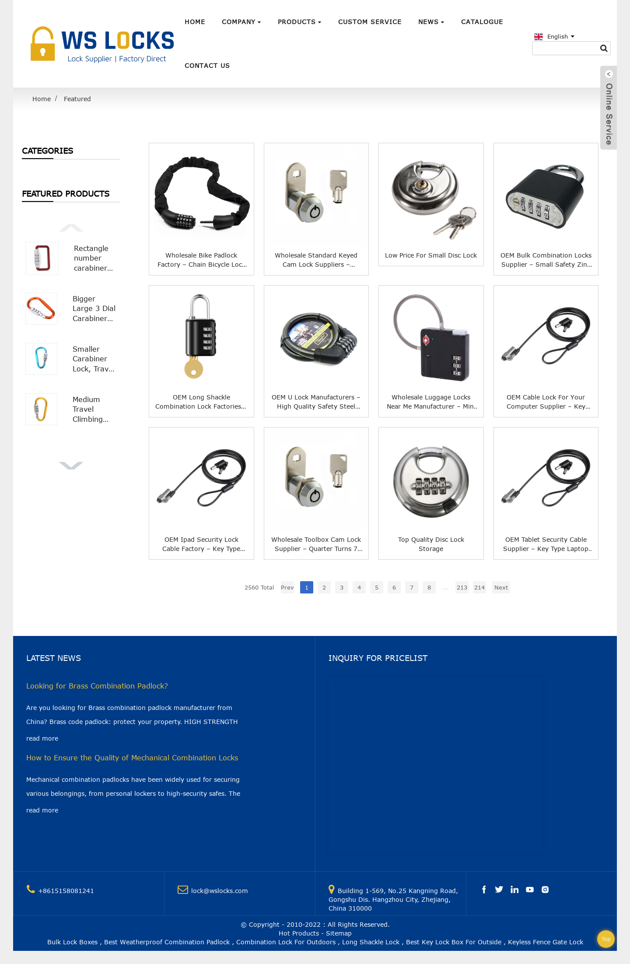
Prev (287, 587)
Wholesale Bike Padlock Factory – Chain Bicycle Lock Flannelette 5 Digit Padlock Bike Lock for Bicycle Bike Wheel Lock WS (201, 260)
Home (195, 21)
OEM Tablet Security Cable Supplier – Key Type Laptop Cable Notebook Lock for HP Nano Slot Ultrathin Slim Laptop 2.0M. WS (546, 544)
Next (501, 587)
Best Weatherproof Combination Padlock (167, 942)
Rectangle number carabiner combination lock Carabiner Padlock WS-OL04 (95, 258)
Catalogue (482, 21)
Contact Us (207, 65)
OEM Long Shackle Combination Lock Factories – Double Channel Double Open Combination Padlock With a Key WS (201, 402)
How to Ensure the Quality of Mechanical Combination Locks (132, 758)
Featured (77, 98)
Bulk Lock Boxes (72, 942)
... (445, 587)
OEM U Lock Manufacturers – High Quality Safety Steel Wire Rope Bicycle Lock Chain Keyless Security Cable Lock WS (316, 402)
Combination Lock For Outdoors (286, 942)
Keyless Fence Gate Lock (545, 942)
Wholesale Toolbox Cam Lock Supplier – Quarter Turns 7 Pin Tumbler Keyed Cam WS (316, 544)
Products (300, 21)
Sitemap (339, 933)
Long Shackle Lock (370, 942)
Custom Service (370, 21)
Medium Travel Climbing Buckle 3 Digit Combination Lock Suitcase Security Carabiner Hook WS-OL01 (95, 409)
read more (42, 738)
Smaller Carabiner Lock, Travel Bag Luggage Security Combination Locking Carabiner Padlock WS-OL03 (95, 359)
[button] (71, 227)
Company (241, 21)
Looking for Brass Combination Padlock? (97, 686)
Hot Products (299, 933)
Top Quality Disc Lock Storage (431, 544)
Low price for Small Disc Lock (431, 255)
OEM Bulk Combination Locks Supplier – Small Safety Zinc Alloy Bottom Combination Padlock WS (546, 260)
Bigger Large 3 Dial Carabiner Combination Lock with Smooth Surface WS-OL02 (95, 309)
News (431, 21)
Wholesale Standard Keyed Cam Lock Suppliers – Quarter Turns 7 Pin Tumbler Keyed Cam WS (316, 260)
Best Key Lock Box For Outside (453, 942)
